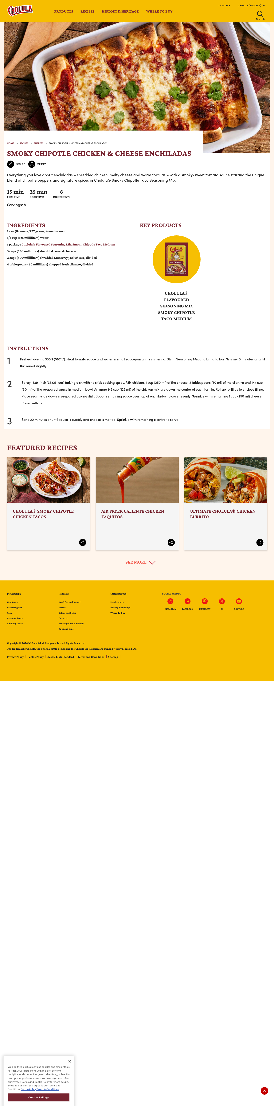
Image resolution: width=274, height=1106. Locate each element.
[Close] (69, 1072)
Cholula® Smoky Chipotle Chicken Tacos (48, 503)
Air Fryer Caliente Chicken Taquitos (137, 503)
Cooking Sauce (15, 623)
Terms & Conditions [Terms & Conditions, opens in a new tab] (47, 1100)
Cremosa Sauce (15, 618)
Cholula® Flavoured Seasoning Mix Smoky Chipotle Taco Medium (68, 244)
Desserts (63, 618)
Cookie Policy (35, 656)
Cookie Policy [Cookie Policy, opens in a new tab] (28, 1100)
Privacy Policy (15, 656)
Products (63, 11)
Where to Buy (159, 11)
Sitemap (113, 656)
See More (136, 561)
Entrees (38, 143)
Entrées (62, 607)
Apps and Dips (66, 628)
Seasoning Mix (14, 607)
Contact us (118, 593)
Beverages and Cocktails (71, 623)
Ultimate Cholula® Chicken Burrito (225, 503)
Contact (224, 5)
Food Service (117, 602)
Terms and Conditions (91, 656)
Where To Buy (117, 612)
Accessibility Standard (60, 656)
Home (10, 143)
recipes (24, 143)
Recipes (87, 11)
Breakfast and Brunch (70, 602)
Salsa (9, 612)
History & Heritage (120, 11)
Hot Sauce (12, 602)
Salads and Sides (67, 612)
